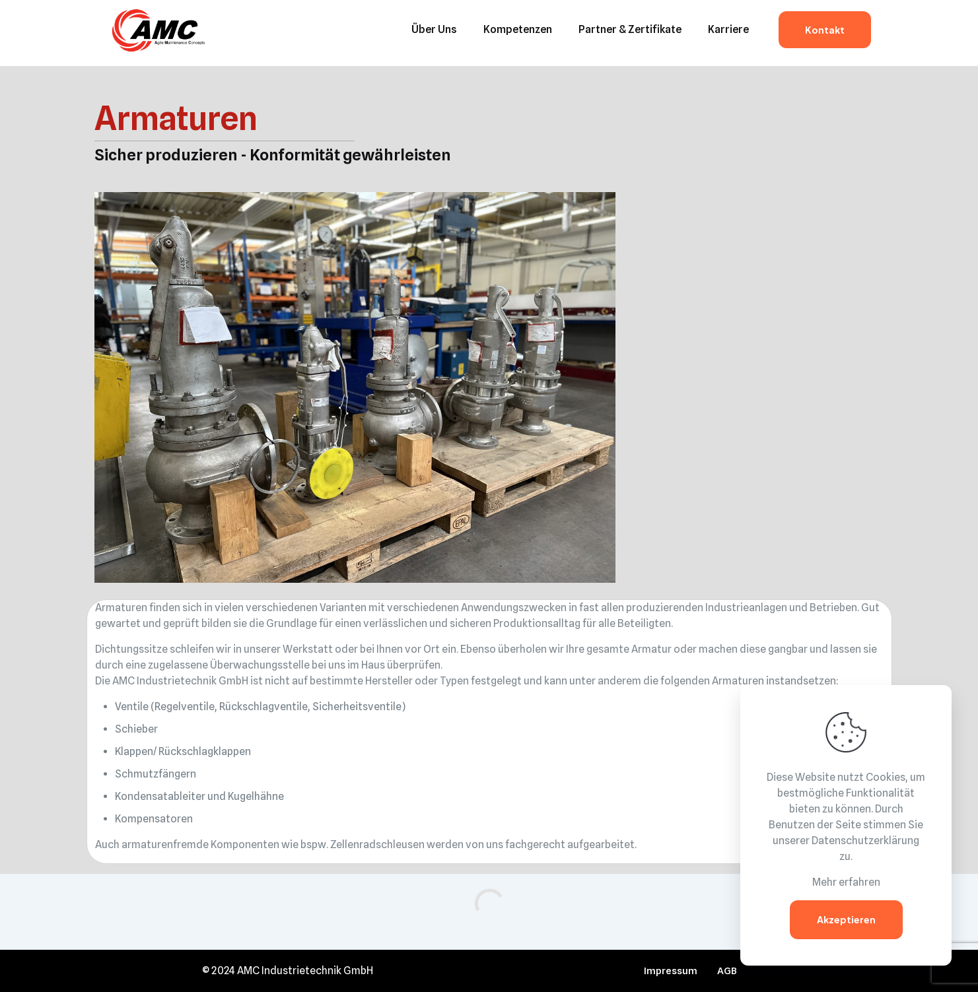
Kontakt (825, 30)
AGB (727, 971)
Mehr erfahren (846, 882)
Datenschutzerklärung (865, 840)
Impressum (670, 971)
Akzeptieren (846, 919)
